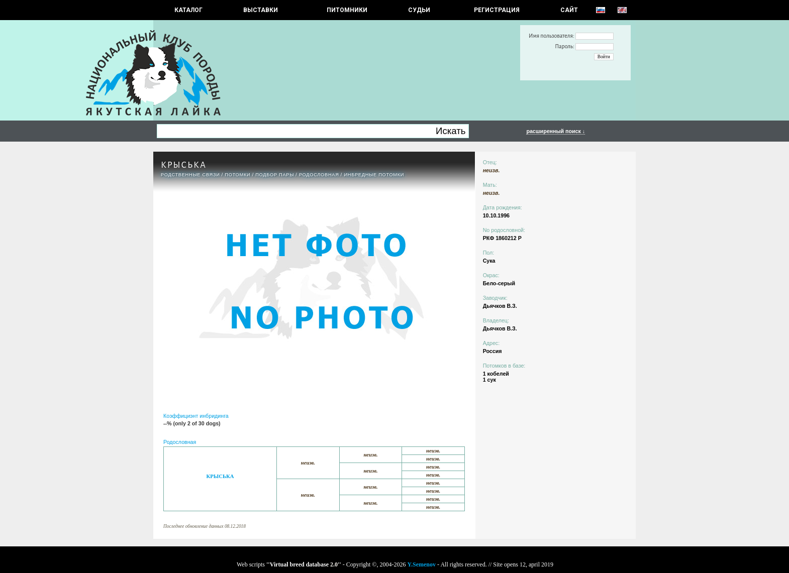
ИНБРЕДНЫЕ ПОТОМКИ (374, 174)
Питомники (347, 10)
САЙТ (569, 10)
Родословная (319, 174)
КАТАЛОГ (188, 10)
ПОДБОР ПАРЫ (274, 174)
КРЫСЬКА (220, 476)
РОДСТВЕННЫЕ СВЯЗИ (190, 174)
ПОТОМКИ (237, 174)
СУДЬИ (419, 10)
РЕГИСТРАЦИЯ (497, 10)
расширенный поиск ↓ (555, 131)
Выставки (260, 10)
